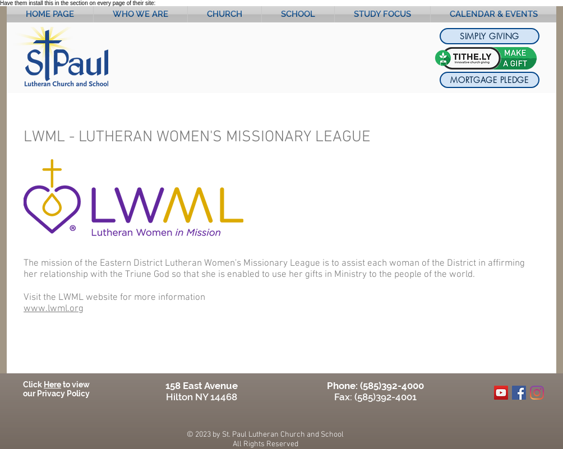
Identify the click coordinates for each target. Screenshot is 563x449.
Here (52, 384)
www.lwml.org (54, 308)
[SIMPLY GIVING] (489, 36)
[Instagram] (537, 393)
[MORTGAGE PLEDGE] (489, 80)
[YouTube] (501, 393)
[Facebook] (519, 393)
